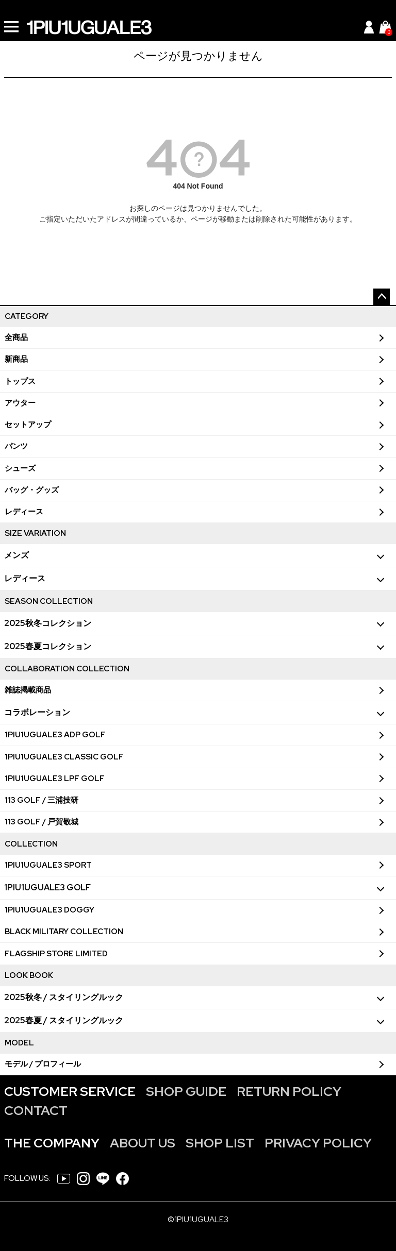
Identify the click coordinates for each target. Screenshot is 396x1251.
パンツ (16, 446)
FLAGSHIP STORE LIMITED (56, 954)
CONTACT (36, 1110)
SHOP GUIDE (186, 1091)
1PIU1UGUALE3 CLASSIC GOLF (64, 757)
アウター (20, 403)
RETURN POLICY (289, 1091)
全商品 (16, 337)
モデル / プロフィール (43, 1064)
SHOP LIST (220, 1143)
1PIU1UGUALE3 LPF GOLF (55, 778)
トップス (20, 381)
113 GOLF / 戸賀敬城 (41, 822)
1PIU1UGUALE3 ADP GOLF (55, 735)
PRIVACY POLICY (318, 1143)
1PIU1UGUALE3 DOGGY (49, 910)
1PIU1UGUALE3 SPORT (48, 865)
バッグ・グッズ (32, 490)
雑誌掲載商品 (28, 690)
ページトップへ (381, 297)
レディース (24, 511)
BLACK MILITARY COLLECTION (64, 931)
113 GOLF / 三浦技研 (41, 800)
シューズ (20, 468)
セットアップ (28, 424)
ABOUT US (142, 1143)
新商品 (16, 359)
